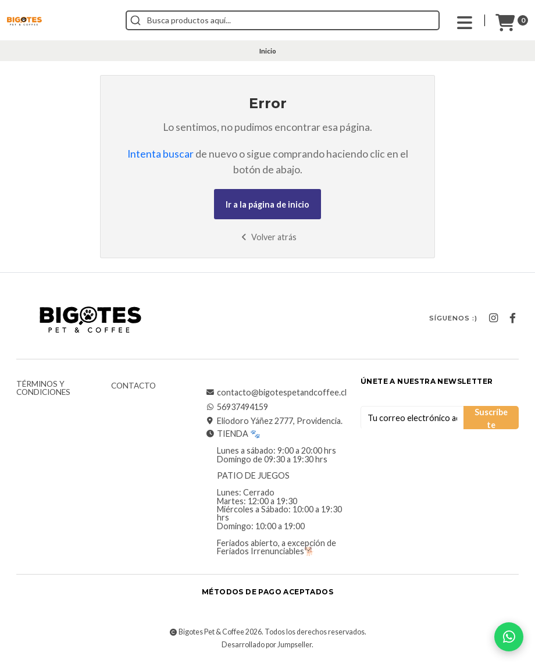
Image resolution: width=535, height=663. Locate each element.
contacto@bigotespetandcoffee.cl (276, 392)
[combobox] (283, 20)
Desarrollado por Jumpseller (267, 644)
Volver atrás (268, 237)
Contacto (133, 386)
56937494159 (236, 407)
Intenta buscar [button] (160, 154)
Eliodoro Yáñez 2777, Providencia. (274, 421)
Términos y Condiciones (43, 388)
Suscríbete (491, 418)
